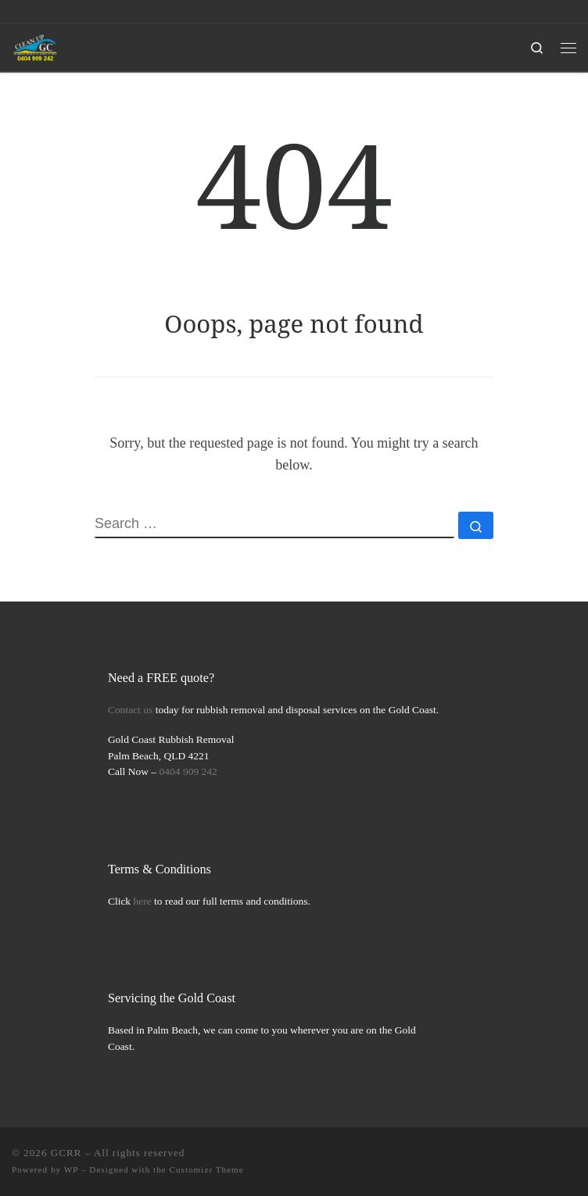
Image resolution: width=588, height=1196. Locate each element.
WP (71, 1169)
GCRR (66, 1153)
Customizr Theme (207, 1169)
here (143, 901)
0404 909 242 (188, 771)
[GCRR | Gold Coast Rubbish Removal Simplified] (35, 46)
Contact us (130, 710)
